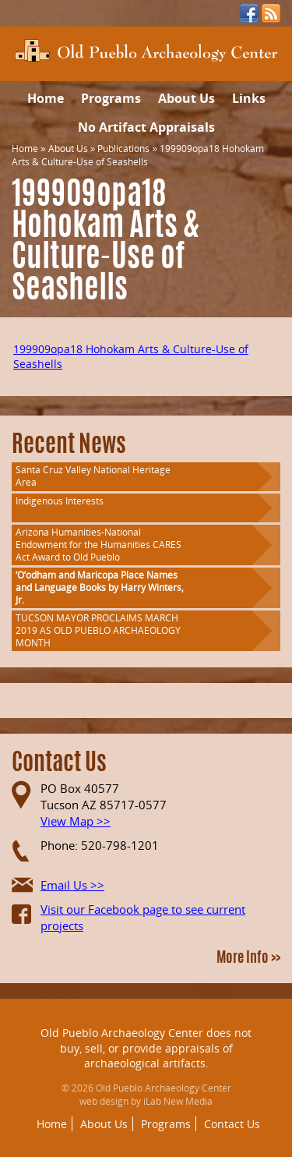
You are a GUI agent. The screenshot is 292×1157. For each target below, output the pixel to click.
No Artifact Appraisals (146, 127)
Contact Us (232, 1123)
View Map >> (75, 821)
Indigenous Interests (60, 501)
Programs (111, 98)
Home (45, 98)
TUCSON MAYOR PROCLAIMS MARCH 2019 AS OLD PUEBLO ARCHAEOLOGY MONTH (98, 630)
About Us (186, 98)
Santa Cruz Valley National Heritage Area (93, 476)
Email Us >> (72, 885)
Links (249, 98)
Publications (123, 148)
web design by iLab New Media (146, 1101)
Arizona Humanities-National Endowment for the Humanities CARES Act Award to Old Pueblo (98, 544)
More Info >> (248, 959)
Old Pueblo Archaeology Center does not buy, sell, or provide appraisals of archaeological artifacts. (146, 1047)
